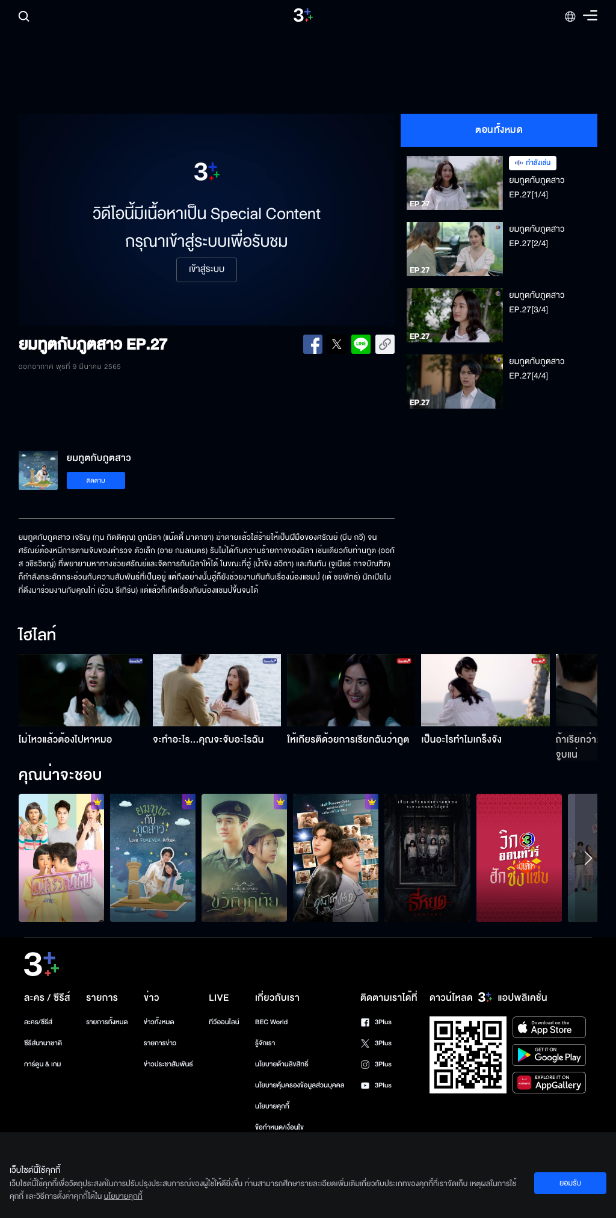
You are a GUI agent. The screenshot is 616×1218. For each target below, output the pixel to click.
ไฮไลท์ (38, 636)
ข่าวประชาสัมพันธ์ (168, 1064)
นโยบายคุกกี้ (272, 1106)
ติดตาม (96, 480)
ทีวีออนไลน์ (224, 1022)
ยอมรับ (570, 1183)
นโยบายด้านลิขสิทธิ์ (282, 1064)
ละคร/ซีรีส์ (38, 1022)
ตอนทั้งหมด (499, 130)
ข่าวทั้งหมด (159, 1022)
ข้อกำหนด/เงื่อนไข (279, 1127)
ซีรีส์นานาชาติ (43, 1043)
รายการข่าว (160, 1043)
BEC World (271, 1022)
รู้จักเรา (265, 1043)
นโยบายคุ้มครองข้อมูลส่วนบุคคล (300, 1085)
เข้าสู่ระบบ (206, 269)
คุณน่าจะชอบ (60, 776)
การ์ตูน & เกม (42, 1064)
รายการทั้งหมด (107, 1022)
